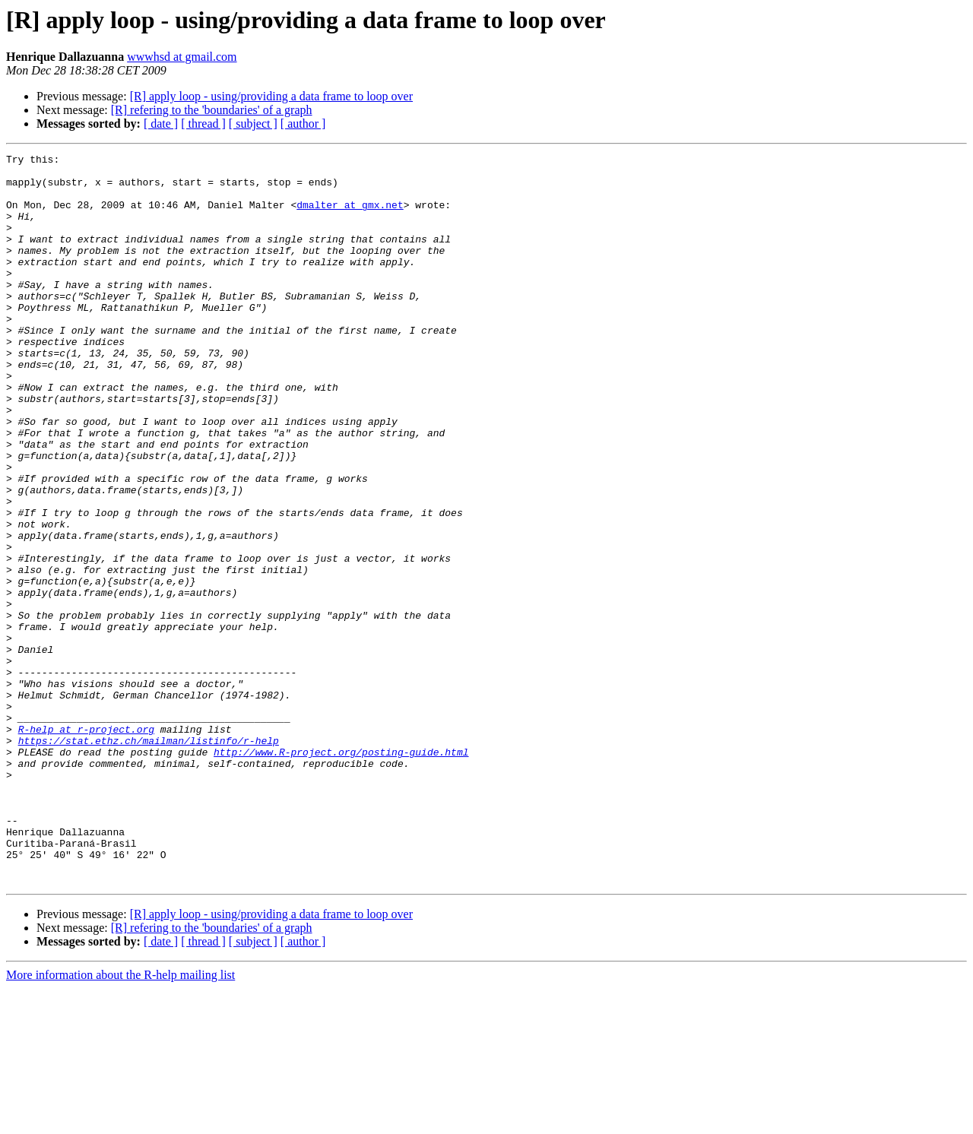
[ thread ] (203, 123)
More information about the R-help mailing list (120, 1120)
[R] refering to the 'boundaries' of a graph (211, 109)
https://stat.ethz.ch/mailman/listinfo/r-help (148, 859)
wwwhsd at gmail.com (181, 56)
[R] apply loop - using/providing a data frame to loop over (271, 96)
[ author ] (303, 123)
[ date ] (161, 123)
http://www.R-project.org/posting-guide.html (341, 872)
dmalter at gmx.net (349, 216)
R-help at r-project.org (86, 845)
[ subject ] (253, 123)
